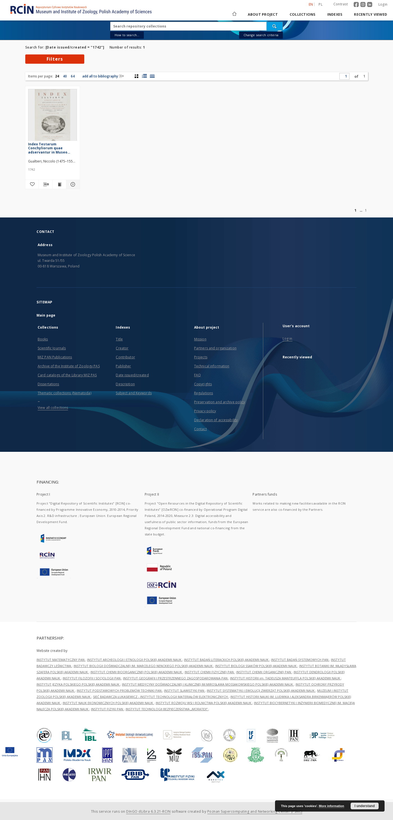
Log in (287, 338)
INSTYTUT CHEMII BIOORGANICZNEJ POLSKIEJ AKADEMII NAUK (136, 672)
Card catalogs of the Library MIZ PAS (67, 375)
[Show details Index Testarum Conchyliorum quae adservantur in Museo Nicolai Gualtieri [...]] (72, 184)
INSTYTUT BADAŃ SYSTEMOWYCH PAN (300, 660)
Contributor (125, 357)
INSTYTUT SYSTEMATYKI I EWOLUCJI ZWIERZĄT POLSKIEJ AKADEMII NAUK (261, 690)
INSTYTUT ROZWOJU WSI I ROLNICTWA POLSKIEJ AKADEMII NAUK (204, 703)
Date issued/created (132, 375)
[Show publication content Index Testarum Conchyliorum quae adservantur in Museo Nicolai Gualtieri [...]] (59, 184)
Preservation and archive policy (219, 402)
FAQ (197, 375)
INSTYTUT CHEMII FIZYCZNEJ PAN (210, 672)
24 (57, 76)
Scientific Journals (52, 348)
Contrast (340, 4)
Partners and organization (215, 348)
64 (73, 76)
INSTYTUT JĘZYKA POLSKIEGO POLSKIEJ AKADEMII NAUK (78, 684)
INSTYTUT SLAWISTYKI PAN (184, 690)
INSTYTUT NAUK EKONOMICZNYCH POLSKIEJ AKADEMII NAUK (108, 703)
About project (263, 14)
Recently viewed (370, 14)
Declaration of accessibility (216, 420)
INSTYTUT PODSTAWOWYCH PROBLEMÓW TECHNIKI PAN (119, 690)
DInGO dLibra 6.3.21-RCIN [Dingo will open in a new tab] (148, 811)
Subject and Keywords (133, 393)
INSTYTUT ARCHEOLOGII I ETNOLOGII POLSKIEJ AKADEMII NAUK (134, 660)
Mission (200, 339)
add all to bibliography (103, 76)
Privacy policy (205, 411)
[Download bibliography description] (45, 184)
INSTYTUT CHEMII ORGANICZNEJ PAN (264, 672)
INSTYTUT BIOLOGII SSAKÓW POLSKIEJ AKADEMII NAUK (256, 666)
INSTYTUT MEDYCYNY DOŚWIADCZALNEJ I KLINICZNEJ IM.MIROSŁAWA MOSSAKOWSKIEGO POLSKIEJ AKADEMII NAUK (208, 684)
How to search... (127, 35)
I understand (365, 806)
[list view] (152, 76)
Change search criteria (261, 35)
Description (125, 384)
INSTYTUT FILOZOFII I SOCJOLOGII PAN (92, 678)
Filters (55, 59)
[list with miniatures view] (144, 76)
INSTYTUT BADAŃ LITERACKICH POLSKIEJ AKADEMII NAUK (226, 660)
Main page (46, 315)
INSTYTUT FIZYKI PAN (107, 709)
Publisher (123, 366)
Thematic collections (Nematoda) (64, 393)
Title (119, 339)
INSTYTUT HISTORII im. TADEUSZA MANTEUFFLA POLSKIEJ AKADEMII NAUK (285, 678)
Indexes (334, 14)
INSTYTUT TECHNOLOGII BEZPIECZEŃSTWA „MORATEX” (167, 709)
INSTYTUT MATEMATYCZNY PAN (61, 660)
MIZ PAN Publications (55, 357)
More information (331, 806)
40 (65, 76)
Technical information (212, 366)
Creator (122, 348)
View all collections (53, 407)
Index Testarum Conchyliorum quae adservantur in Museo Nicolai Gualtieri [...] (47, 148)
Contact (200, 429)
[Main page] (234, 14)
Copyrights (203, 384)
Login (382, 4)
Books (43, 339)
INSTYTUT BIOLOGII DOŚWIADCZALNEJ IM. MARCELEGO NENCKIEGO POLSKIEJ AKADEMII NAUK (143, 666)
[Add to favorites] (32, 184)
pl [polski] (320, 4)
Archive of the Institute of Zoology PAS (69, 366)
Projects (200, 357)
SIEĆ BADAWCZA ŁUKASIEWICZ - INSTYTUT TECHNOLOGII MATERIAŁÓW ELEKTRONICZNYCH (161, 697)
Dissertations (48, 384)
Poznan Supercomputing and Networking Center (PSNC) (254, 811)
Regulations (203, 393)
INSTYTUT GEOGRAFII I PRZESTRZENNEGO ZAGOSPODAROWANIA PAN (175, 678)
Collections (302, 14)
